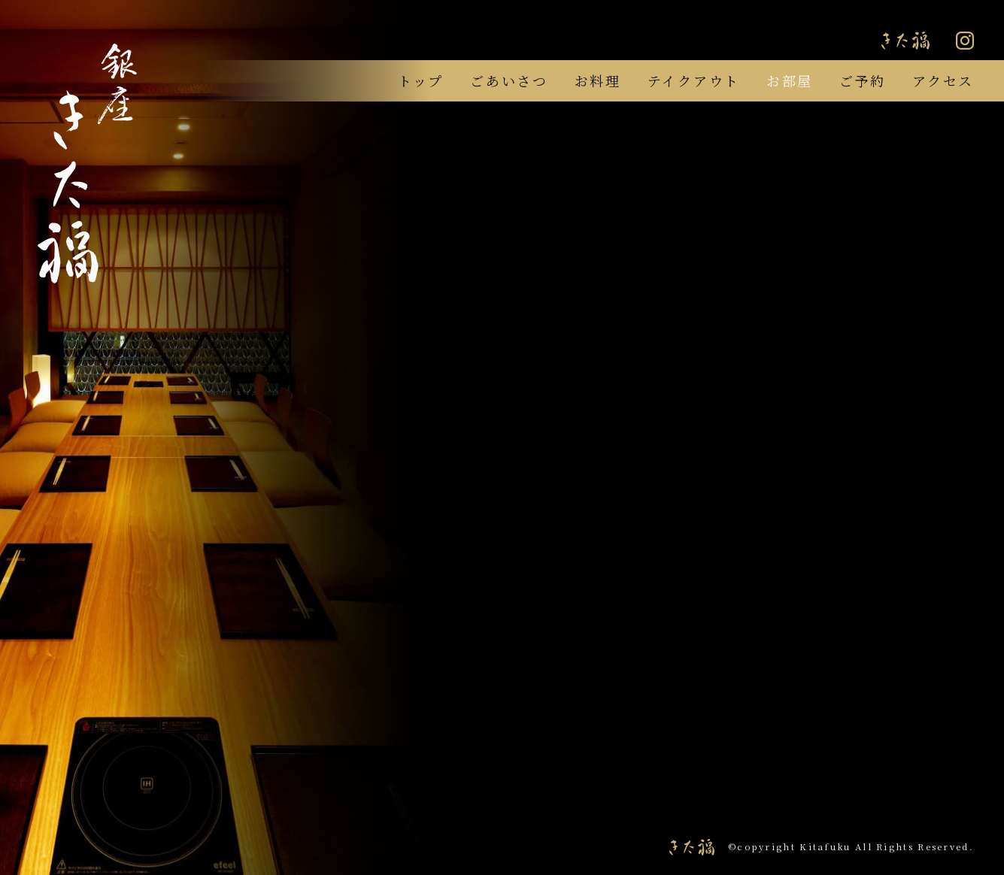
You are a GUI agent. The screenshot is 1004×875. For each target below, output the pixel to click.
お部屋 (789, 80)
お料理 (598, 80)
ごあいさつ (509, 80)
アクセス (943, 80)
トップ (421, 80)
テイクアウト (694, 80)
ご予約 (862, 80)
